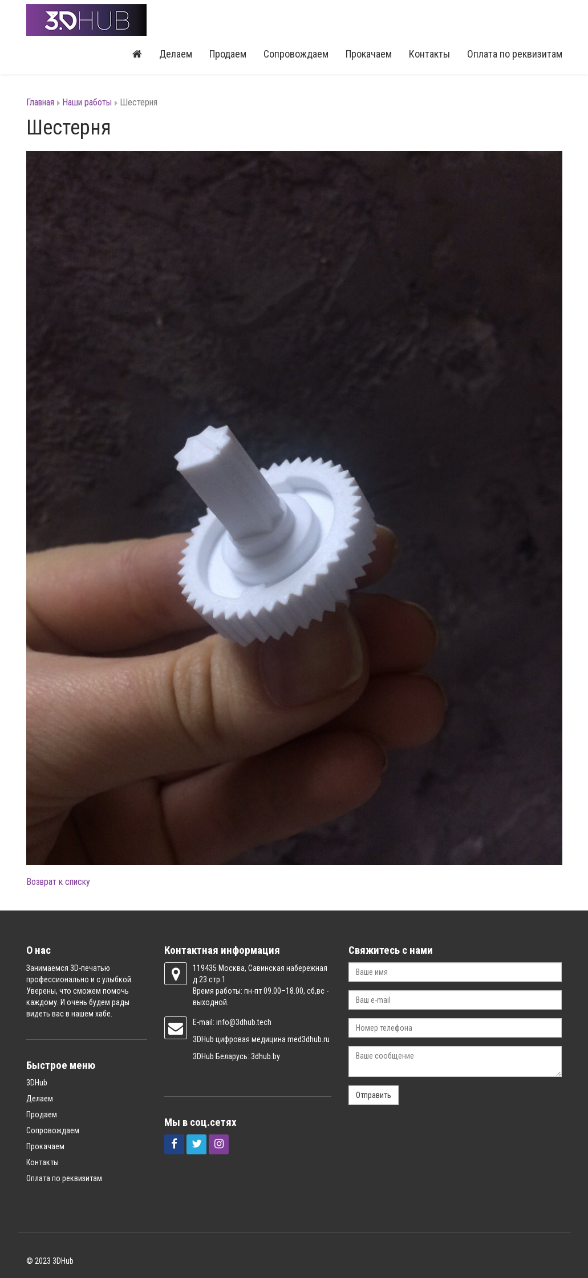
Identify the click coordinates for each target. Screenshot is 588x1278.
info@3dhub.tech (243, 1022)
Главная (40, 102)
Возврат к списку (58, 881)
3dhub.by (265, 1056)
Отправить (373, 1095)
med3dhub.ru (308, 1039)
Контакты (429, 54)
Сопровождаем (296, 54)
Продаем (227, 54)
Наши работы (87, 102)
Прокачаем (369, 54)
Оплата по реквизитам (514, 54)
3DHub (36, 1082)
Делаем (175, 54)
